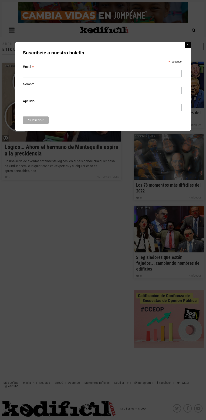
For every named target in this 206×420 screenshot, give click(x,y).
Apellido (28, 101)
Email (28, 67)
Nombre (28, 84)
